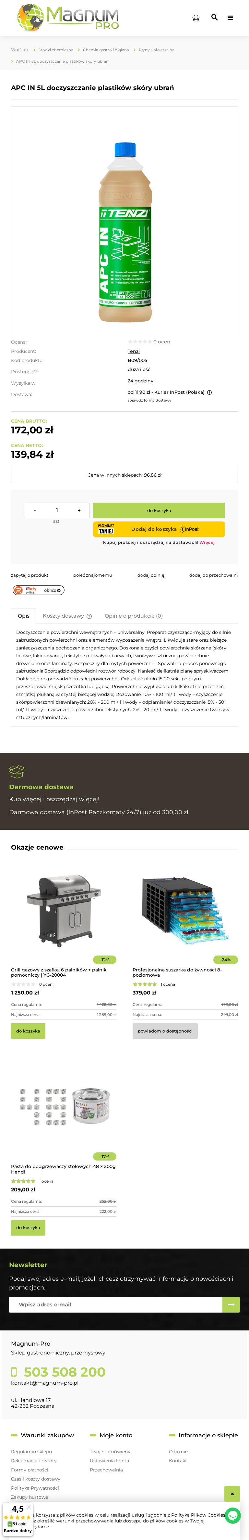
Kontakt (178, 1461)
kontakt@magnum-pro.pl (44, 1383)
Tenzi (134, 351)
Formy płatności (29, 1470)
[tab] (23, 615)
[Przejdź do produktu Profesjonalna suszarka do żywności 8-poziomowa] (185, 920)
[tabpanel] (124, 675)
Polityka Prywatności (35, 1488)
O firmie (178, 1452)
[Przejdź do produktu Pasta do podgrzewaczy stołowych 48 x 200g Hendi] (63, 1116)
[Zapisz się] (231, 1305)
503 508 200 (63, 1372)
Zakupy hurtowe (29, 1497)
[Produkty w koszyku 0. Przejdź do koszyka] (196, 18)
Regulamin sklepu (31, 1452)
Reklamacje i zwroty (34, 1461)
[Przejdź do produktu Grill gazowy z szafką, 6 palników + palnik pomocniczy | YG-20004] (63, 920)
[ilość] (57, 510)
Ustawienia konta (109, 1461)
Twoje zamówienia (111, 1452)
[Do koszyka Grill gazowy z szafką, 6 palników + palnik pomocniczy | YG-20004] (28, 1031)
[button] (29, 575)
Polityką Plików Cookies (198, 1515)
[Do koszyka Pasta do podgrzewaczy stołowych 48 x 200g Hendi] (28, 1228)
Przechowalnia (106, 1470)
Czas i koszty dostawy (35, 1479)
